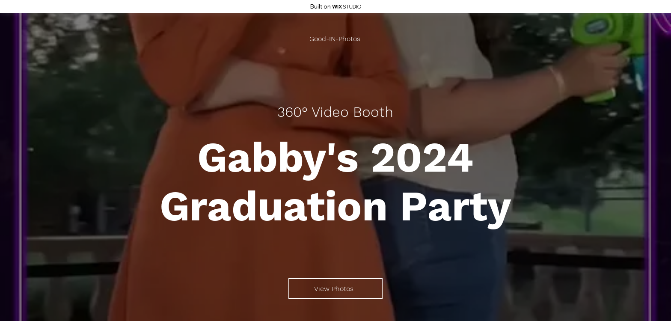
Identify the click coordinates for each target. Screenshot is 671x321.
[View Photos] (335, 288)
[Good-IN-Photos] (336, 39)
